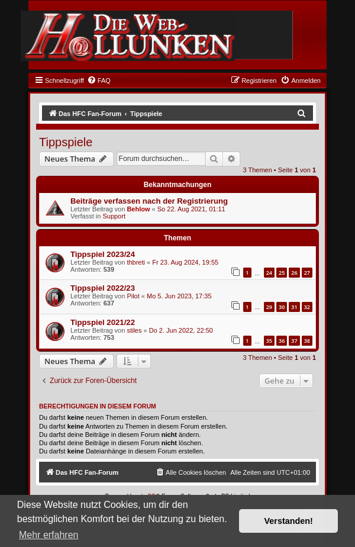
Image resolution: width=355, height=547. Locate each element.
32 (307, 307)
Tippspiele (65, 142)
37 (294, 341)
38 (307, 341)
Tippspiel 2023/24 (102, 254)
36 (282, 341)
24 (269, 272)
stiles (134, 330)
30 (282, 307)
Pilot (133, 296)
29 (269, 307)
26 (294, 272)
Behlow (138, 209)
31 (294, 307)
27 (307, 272)
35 (269, 341)
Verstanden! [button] (288, 521)
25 (282, 272)
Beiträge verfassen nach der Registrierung (149, 201)
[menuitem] (99, 80)
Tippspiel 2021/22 (102, 322)
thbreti (136, 262)
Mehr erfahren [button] (49, 535)
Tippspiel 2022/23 (102, 288)
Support (113, 216)
